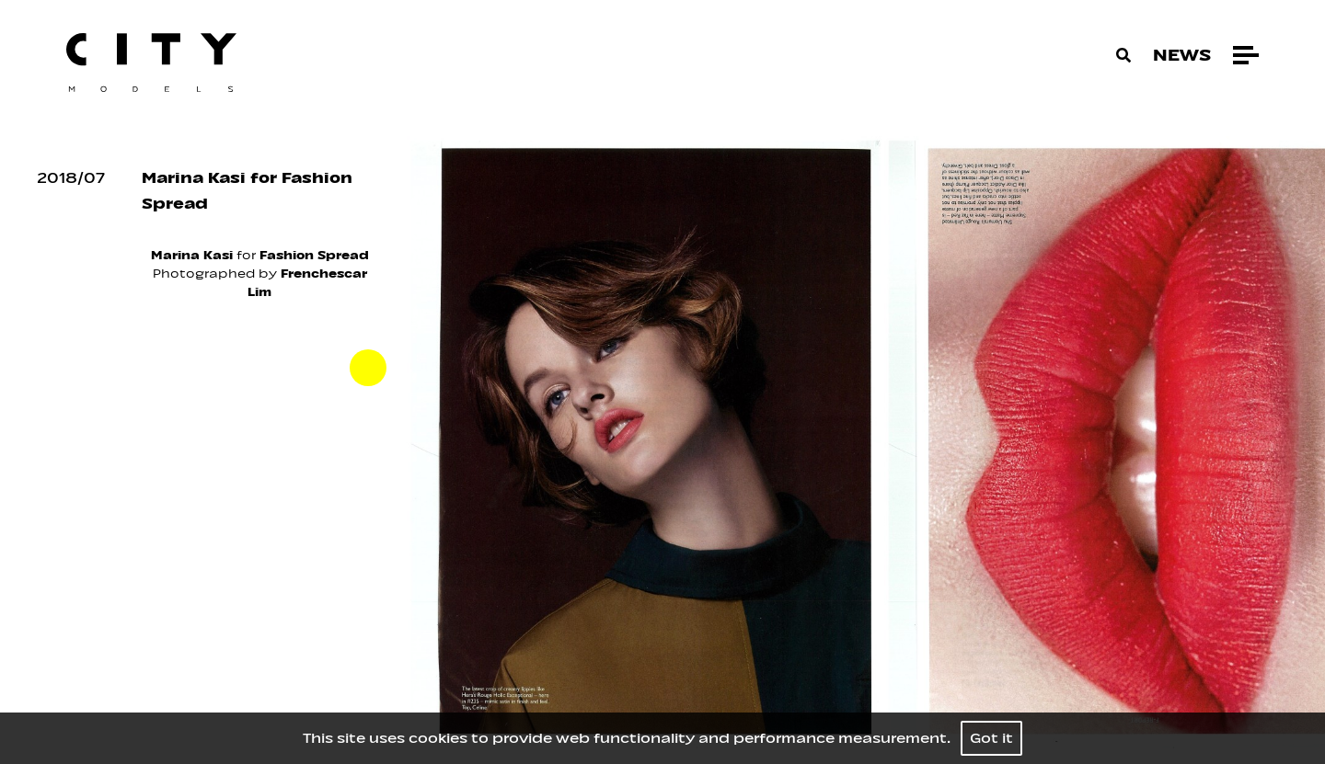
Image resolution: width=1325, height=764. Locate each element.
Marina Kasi (192, 255)
